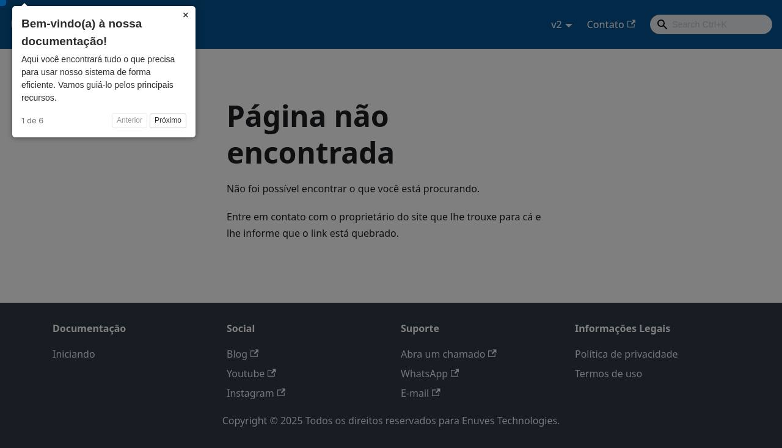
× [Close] (186, 14)
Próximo (168, 120)
